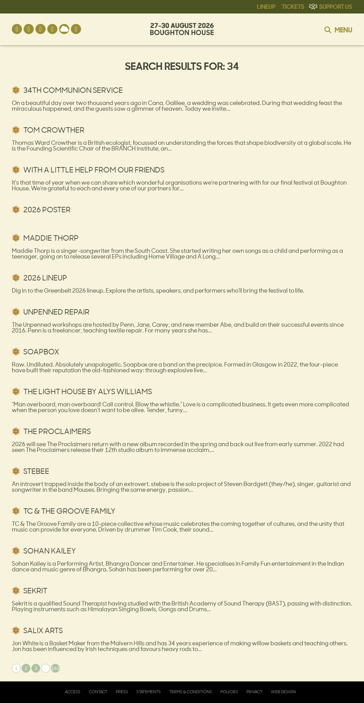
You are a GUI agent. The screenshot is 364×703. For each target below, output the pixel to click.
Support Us (335, 6)
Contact (98, 692)
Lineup (266, 6)
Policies (229, 692)
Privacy (254, 692)
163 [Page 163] (55, 668)
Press (122, 692)
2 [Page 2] (26, 668)
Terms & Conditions (190, 692)
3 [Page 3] (35, 668)
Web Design (283, 692)
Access (72, 692)
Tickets (293, 6)
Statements (148, 692)
